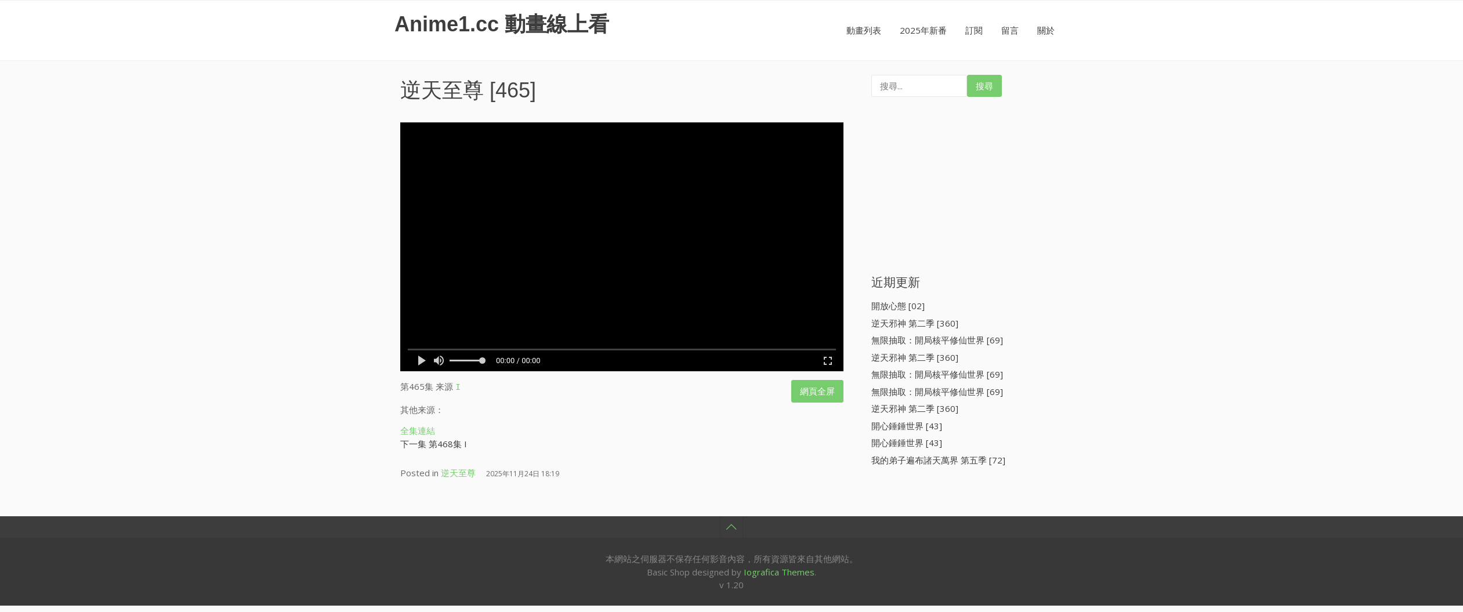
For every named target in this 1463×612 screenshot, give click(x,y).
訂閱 (974, 30)
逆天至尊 (442, 90)
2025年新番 (923, 30)
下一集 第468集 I (433, 442)
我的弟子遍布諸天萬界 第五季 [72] (938, 460)
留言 (1010, 30)
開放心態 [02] (898, 306)
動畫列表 (863, 30)
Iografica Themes (779, 570)
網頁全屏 (817, 391)
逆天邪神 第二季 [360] (914, 323)
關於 (1046, 30)
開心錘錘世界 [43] (906, 426)
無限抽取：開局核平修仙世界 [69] (937, 340)
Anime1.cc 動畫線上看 (501, 24)
